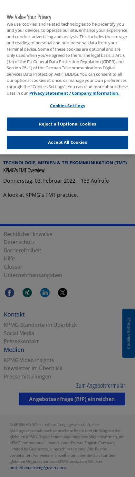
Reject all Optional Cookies (67, 122)
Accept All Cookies (67, 140)
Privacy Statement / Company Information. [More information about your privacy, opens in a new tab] (74, 91)
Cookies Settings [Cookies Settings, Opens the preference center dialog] (67, 104)
